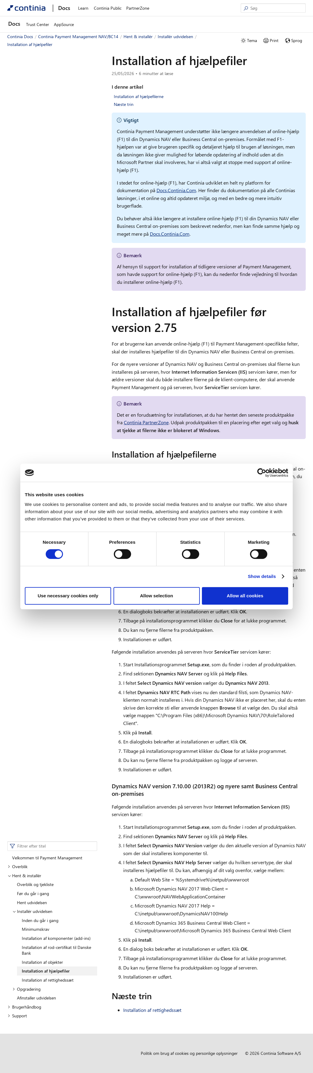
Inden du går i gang (40, 134)
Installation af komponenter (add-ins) (56, 152)
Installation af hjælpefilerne (138, 96)
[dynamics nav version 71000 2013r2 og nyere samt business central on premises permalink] (147, 793)
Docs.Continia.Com (176, 190)
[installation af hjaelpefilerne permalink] (220, 454)
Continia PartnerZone (146, 422)
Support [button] (17, 230)
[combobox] (52, 60)
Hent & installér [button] (24, 90)
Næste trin (123, 104)
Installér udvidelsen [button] (32, 125)
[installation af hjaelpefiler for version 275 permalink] (180, 327)
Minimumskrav (35, 143)
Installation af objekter (42, 176)
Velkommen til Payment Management (47, 72)
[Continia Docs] (26, 8)
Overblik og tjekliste (35, 98)
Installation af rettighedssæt (48, 194)
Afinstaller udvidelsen (36, 212)
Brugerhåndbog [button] (24, 221)
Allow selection (156, 595)
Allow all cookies (245, 595)
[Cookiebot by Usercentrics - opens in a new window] (261, 472)
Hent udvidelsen (32, 117)
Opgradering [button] (26, 203)
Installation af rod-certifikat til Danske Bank (56, 164)
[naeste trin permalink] (155, 995)
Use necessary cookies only (68, 595)
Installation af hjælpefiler (46, 185)
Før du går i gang (33, 107)
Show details (262, 576)
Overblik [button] (18, 81)
